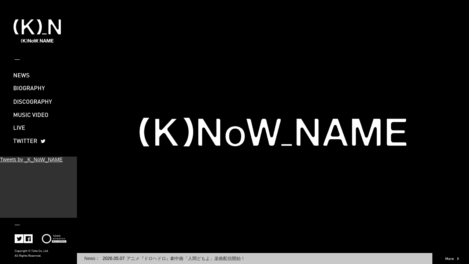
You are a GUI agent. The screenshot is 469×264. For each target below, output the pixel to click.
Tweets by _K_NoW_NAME (31, 159)
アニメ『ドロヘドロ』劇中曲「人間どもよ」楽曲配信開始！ (185, 258)
